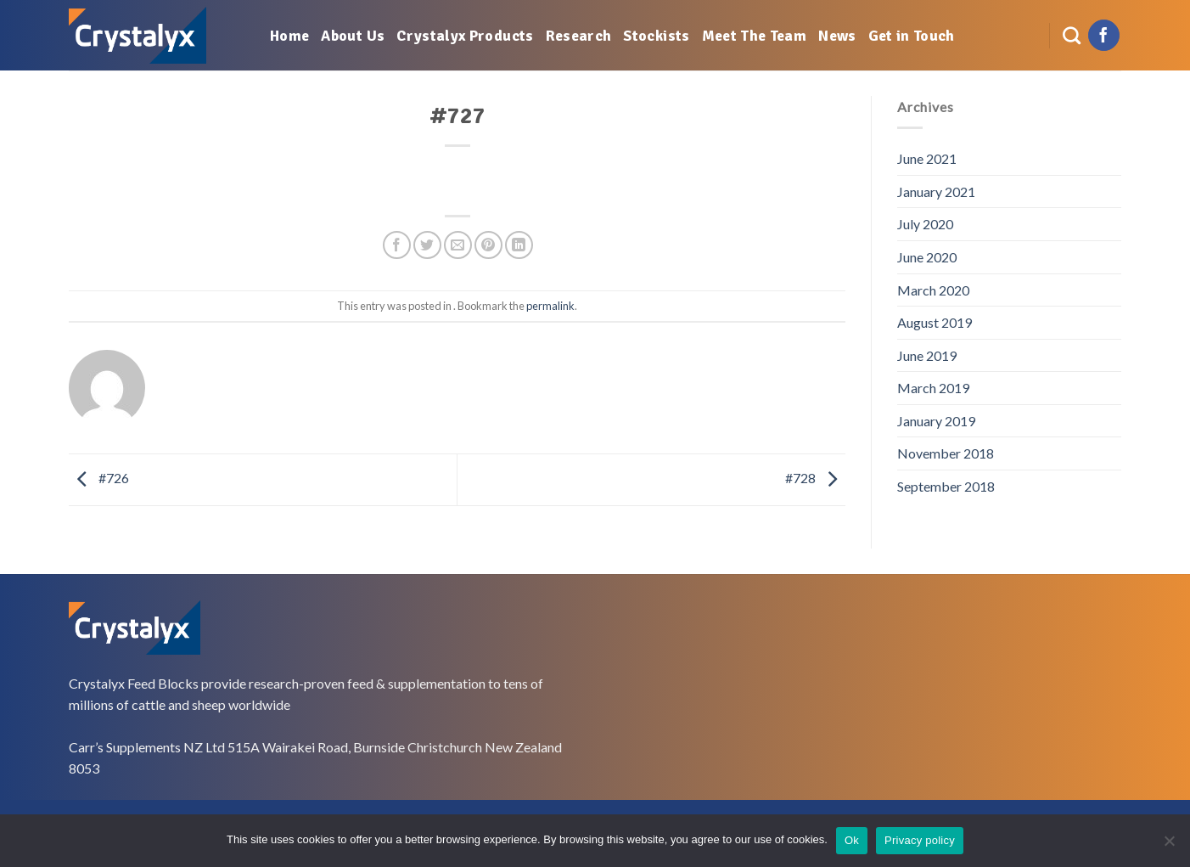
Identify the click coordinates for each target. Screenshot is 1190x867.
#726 (99, 478)
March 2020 (933, 290)
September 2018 (946, 486)
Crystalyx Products (464, 35)
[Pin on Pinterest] (488, 245)
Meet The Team (754, 35)
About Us (353, 35)
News (837, 35)
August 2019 (934, 322)
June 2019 (927, 355)
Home (289, 35)
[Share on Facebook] (397, 245)
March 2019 (933, 388)
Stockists (656, 35)
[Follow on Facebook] (1104, 36)
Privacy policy (919, 840)
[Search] (1072, 35)
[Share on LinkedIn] (519, 245)
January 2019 (936, 421)
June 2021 (927, 158)
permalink (550, 305)
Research (579, 35)
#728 (815, 478)
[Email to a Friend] (458, 245)
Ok (852, 840)
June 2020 (927, 257)
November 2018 (945, 453)
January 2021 (936, 191)
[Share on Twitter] (427, 245)
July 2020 (925, 224)
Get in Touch (911, 35)
